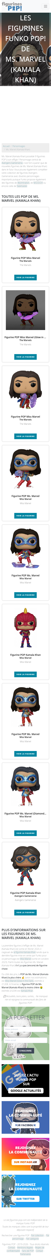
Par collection (37, 1235)
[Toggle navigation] (45, 6)
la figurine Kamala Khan (25, 952)
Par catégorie (32, 1238)
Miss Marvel (25, 958)
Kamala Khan (27, 990)
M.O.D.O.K (38, 182)
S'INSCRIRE (25, 1051)
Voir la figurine (25, 277)
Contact (11, 1247)
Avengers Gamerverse (12, 162)
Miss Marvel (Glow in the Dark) (19, 980)
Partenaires (25, 1254)
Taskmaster (22, 186)
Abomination (23, 182)
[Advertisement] (25, 116)
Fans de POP (28, 1250)
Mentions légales (25, 1247)
